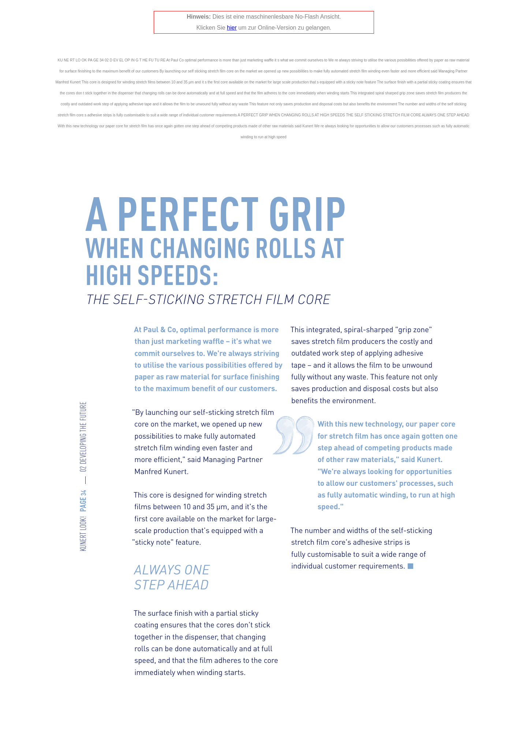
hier (232, 28)
